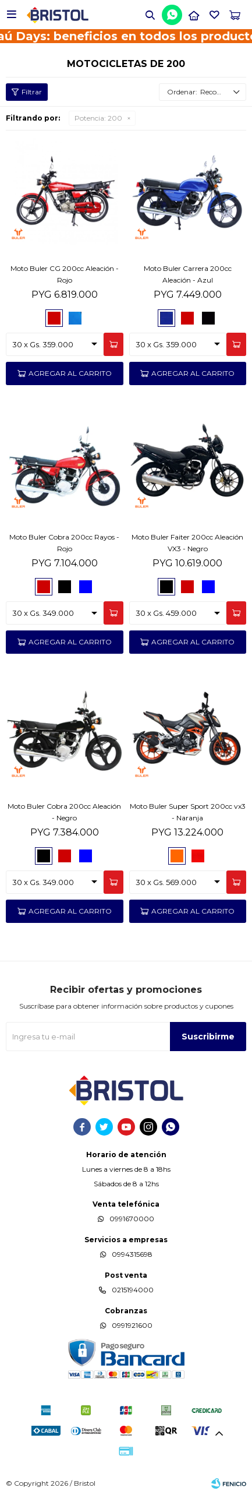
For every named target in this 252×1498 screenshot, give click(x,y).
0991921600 (132, 1325)
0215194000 (133, 1289)
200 (98, 118)
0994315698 (132, 1254)
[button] (150, 14)
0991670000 (131, 1218)
